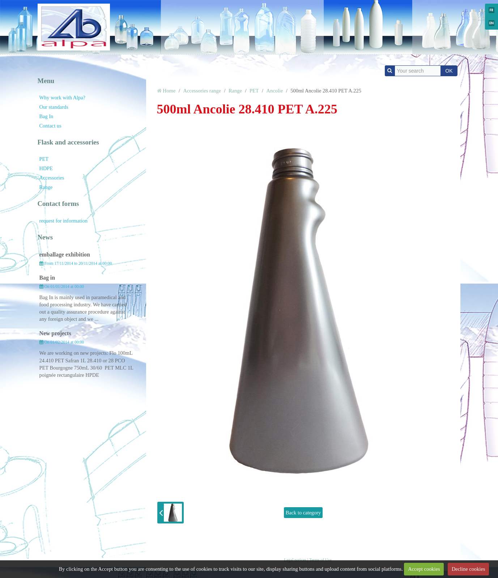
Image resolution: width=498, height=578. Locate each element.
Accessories (51, 178)
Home (169, 91)
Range (46, 187)
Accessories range (202, 91)
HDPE (46, 168)
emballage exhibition (64, 254)
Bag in (47, 278)
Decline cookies (468, 569)
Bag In (46, 116)
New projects (55, 333)
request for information (63, 221)
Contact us (50, 126)
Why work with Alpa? (62, 97)
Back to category (303, 513)
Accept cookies (424, 569)
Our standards (53, 107)
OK (448, 71)
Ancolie (275, 91)
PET (44, 159)
